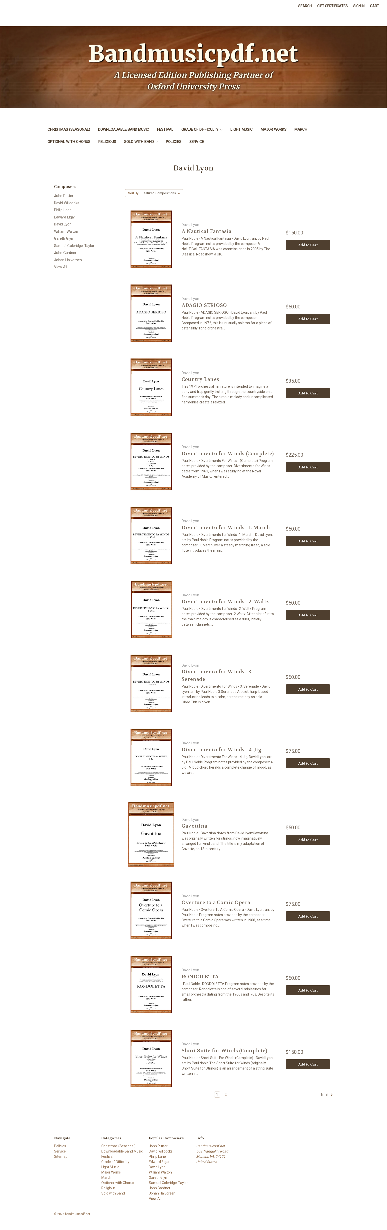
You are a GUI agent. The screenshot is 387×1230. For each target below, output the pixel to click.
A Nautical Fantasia (207, 231)
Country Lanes (200, 379)
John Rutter (63, 195)
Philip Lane (63, 210)
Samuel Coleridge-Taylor (74, 245)
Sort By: (133, 193)
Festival (165, 129)
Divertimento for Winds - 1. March (226, 527)
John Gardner (65, 252)
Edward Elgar (64, 217)
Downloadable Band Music (123, 129)
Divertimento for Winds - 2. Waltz (225, 601)
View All (60, 267)
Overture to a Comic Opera (216, 902)
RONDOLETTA (200, 977)
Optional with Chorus (69, 141)
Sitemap (61, 1157)
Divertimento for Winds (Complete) (228, 453)
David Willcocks (66, 203)
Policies (173, 141)
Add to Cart (308, 245)
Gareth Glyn (63, 238)
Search (305, 6)
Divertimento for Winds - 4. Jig (222, 750)
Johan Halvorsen (68, 260)
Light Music (241, 129)
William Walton (66, 231)
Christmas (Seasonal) (69, 129)
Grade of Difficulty (202, 129)
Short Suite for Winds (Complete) (224, 1051)
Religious (107, 141)
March (300, 129)
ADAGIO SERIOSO (204, 305)
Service (196, 141)
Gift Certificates (332, 6)
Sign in (358, 6)
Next (327, 1094)
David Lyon (63, 224)
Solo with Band (141, 141)
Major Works (273, 129)
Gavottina (194, 826)
